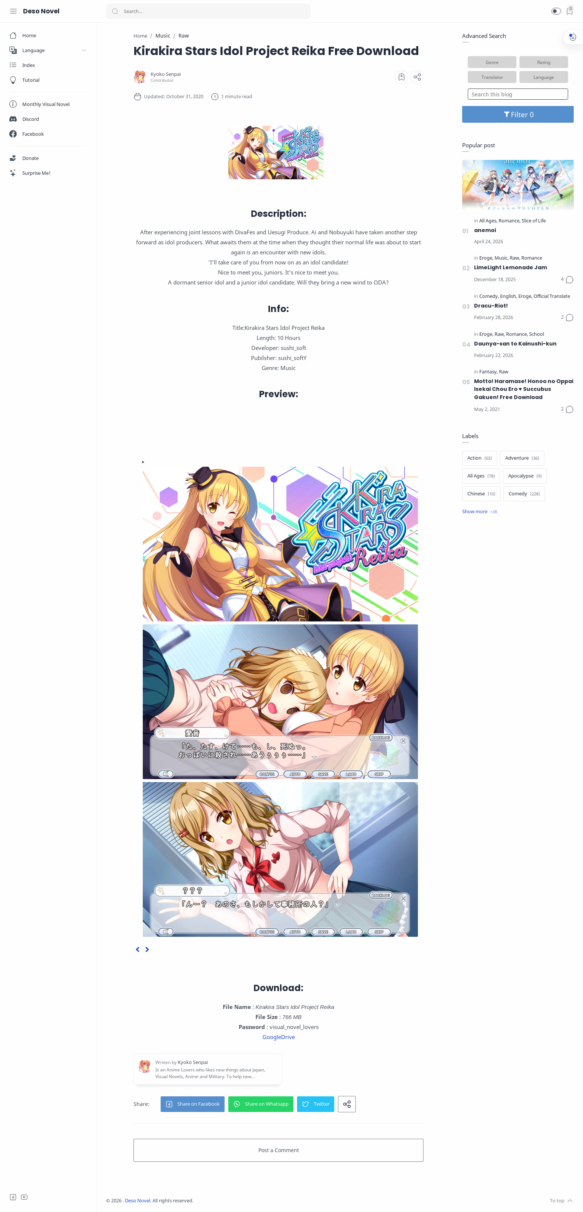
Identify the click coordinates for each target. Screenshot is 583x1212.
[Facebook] (13, 1197)
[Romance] (510, 221)
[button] (556, 11)
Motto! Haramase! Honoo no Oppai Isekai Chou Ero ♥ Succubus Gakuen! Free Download (523, 389)
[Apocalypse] (525, 476)
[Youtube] (24, 1197)
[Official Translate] (552, 296)
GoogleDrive (278, 1037)
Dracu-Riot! (491, 305)
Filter (518, 114)
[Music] (502, 258)
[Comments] (567, 280)
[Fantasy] (488, 372)
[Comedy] (489, 296)
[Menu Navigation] (13, 11)
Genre (492, 62)
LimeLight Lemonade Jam (510, 267)
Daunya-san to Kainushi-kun (515, 343)
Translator (492, 77)
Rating (543, 62)
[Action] (479, 458)
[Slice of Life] (534, 221)
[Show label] (479, 511)
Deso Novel (41, 11)
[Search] (208, 11)
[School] (536, 334)
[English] (508, 296)
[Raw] (515, 258)
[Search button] (115, 11)
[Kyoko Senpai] (166, 74)
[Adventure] (522, 458)
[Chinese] (481, 493)
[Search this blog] (518, 94)
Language (544, 77)
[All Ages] (488, 221)
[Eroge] (486, 258)
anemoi (485, 230)
